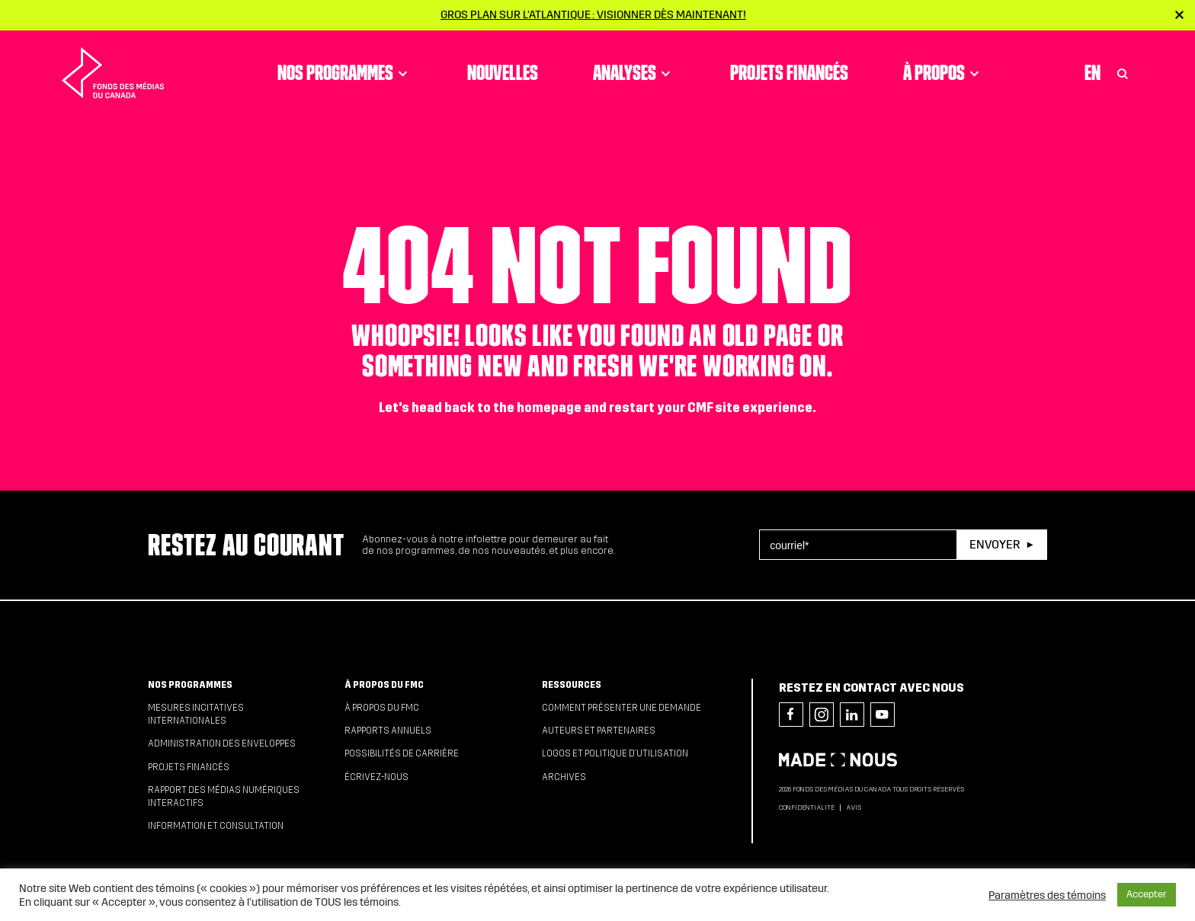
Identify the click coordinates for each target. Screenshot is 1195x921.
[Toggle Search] (1122, 72)
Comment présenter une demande (621, 707)
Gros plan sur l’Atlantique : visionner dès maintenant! (593, 14)
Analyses (634, 72)
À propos (943, 72)
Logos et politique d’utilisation (615, 753)
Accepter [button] (1146, 894)
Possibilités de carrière (401, 753)
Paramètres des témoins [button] (1047, 895)
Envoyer (994, 544)
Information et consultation (216, 825)
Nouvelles (502, 72)
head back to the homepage (496, 408)
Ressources (571, 685)
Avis (853, 807)
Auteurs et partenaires (598, 730)
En (1092, 72)
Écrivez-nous (376, 777)
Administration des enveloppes (222, 743)
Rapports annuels (387, 730)
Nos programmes (344, 72)
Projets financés (789, 72)
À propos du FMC (384, 685)
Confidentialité (807, 807)
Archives (564, 777)
